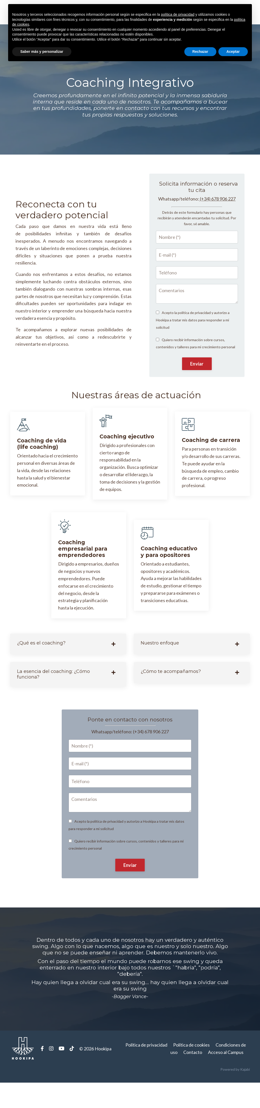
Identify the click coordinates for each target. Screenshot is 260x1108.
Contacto (192, 1078)
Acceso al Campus (225, 1078)
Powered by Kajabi (235, 1095)
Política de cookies (191, 1070)
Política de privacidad (146, 1070)
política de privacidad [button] (177, 14)
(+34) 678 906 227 (218, 215)
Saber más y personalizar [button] (41, 51)
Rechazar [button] (200, 51)
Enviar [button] (197, 380)
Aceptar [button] (233, 51)
